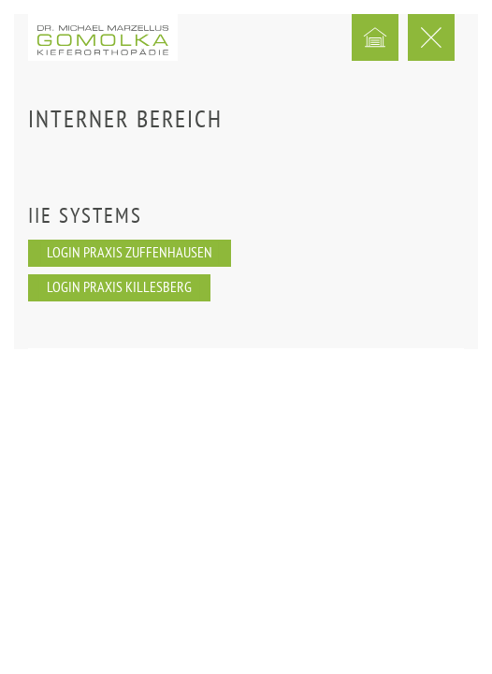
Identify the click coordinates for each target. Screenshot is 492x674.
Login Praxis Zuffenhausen (129, 253)
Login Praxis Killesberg (119, 288)
